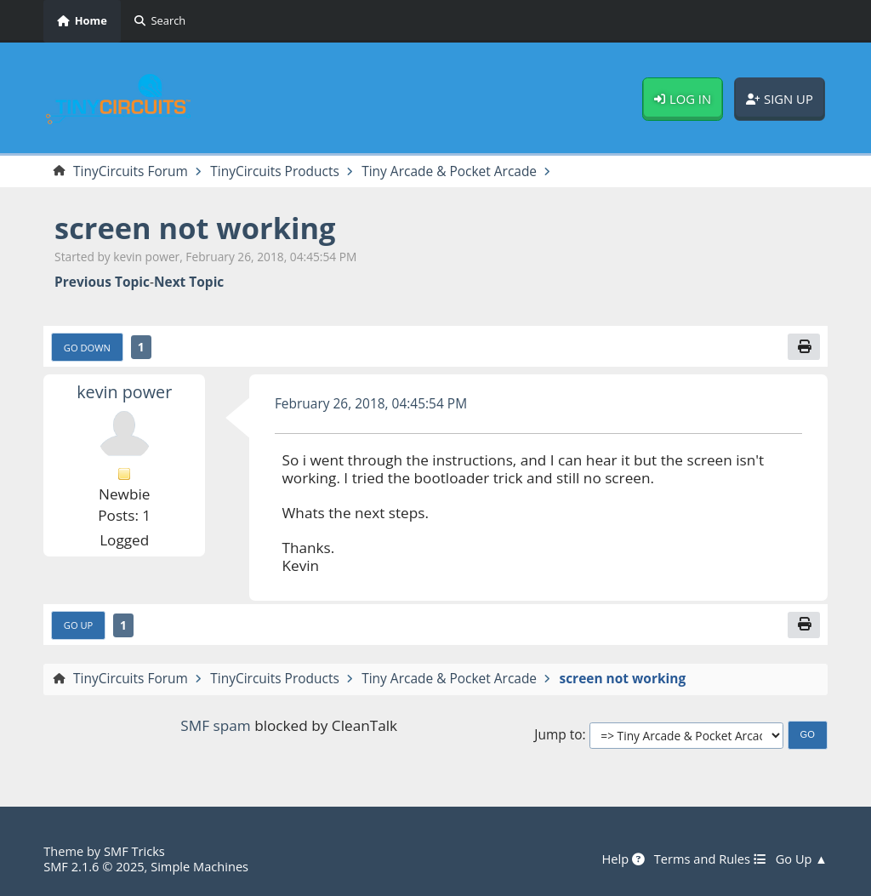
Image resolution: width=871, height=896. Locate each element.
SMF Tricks (134, 850)
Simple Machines (199, 866)
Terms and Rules (710, 859)
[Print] (804, 347)
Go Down (87, 347)
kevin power (124, 391)
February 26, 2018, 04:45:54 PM (371, 403)
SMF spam (215, 725)
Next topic (189, 282)
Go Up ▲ (802, 859)
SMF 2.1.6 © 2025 (93, 866)
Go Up (79, 625)
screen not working (194, 228)
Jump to (558, 735)
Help (622, 859)
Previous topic (102, 282)
